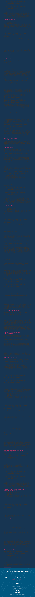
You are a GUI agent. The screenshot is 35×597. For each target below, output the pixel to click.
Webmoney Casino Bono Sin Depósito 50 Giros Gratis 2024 (14, 489)
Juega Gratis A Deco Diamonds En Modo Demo (12, 332)
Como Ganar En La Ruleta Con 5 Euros (10, 138)
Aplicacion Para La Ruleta (8, 451)
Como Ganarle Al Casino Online (9, 549)
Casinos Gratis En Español (8, 205)
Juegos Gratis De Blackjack (8, 147)
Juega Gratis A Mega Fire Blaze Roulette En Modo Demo (14, 518)
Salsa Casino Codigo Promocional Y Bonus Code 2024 (13, 53)
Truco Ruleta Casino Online (8, 419)
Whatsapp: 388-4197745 (17, 575)
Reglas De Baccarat (7, 567)
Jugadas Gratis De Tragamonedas (10, 297)
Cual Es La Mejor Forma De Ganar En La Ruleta (12, 310)
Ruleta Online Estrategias (8, 333)
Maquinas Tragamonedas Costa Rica (10, 490)
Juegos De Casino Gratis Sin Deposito (10, 357)
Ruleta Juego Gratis (7, 58)
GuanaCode (23, 594)
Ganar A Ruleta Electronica (8, 426)
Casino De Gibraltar (7, 261)
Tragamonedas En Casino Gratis (9, 469)
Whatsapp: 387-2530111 (17, 579)
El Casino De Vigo (7, 139)
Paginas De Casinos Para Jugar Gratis (10, 19)
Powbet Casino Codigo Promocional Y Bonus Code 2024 (13, 450)
